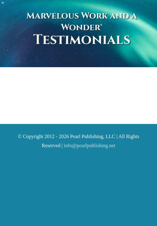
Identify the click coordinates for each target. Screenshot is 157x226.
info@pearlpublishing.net (90, 161)
